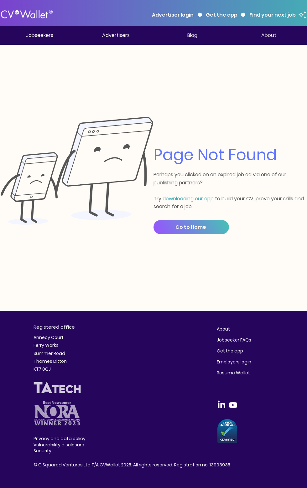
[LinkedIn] (221, 405)
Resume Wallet (233, 373)
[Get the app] (222, 14)
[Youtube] (233, 405)
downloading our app (188, 198)
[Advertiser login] (173, 14)
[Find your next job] (277, 14)
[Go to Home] (191, 227)
